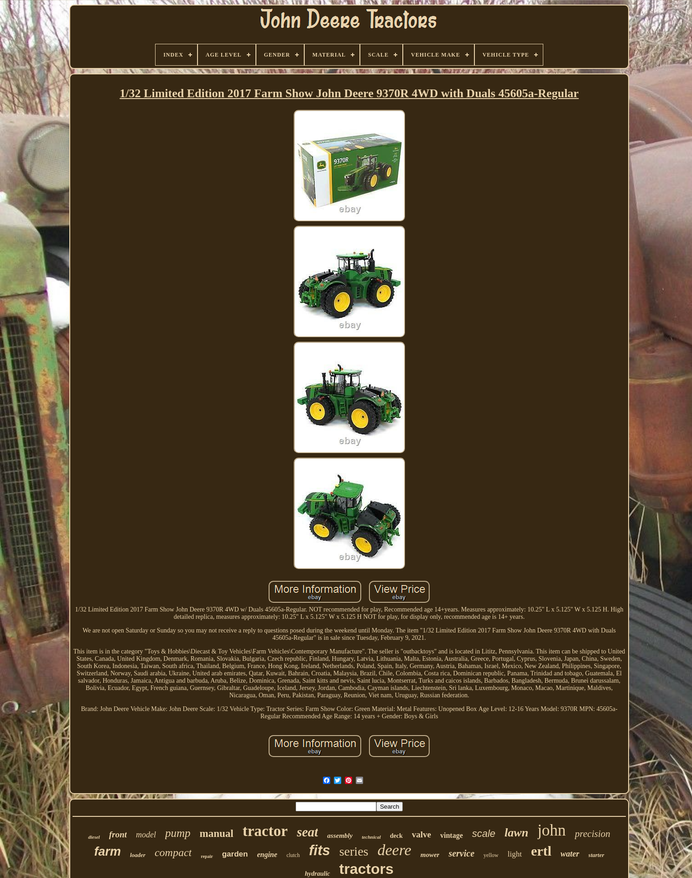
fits (319, 850)
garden (235, 854)
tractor (265, 831)
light (515, 854)
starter (596, 855)
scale (483, 833)
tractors (366, 869)
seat (307, 832)
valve (421, 834)
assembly (340, 835)
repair (207, 856)
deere (394, 849)
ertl (541, 850)
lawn (516, 832)
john (551, 830)
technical (371, 837)
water (570, 853)
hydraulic (317, 873)
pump (178, 833)
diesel (94, 837)
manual (217, 833)
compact (173, 852)
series (354, 851)
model (146, 834)
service (461, 853)
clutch (293, 855)
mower (430, 854)
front (118, 834)
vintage (451, 835)
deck (396, 835)
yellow (491, 855)
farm (107, 851)
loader (138, 855)
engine (267, 854)
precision (592, 833)
